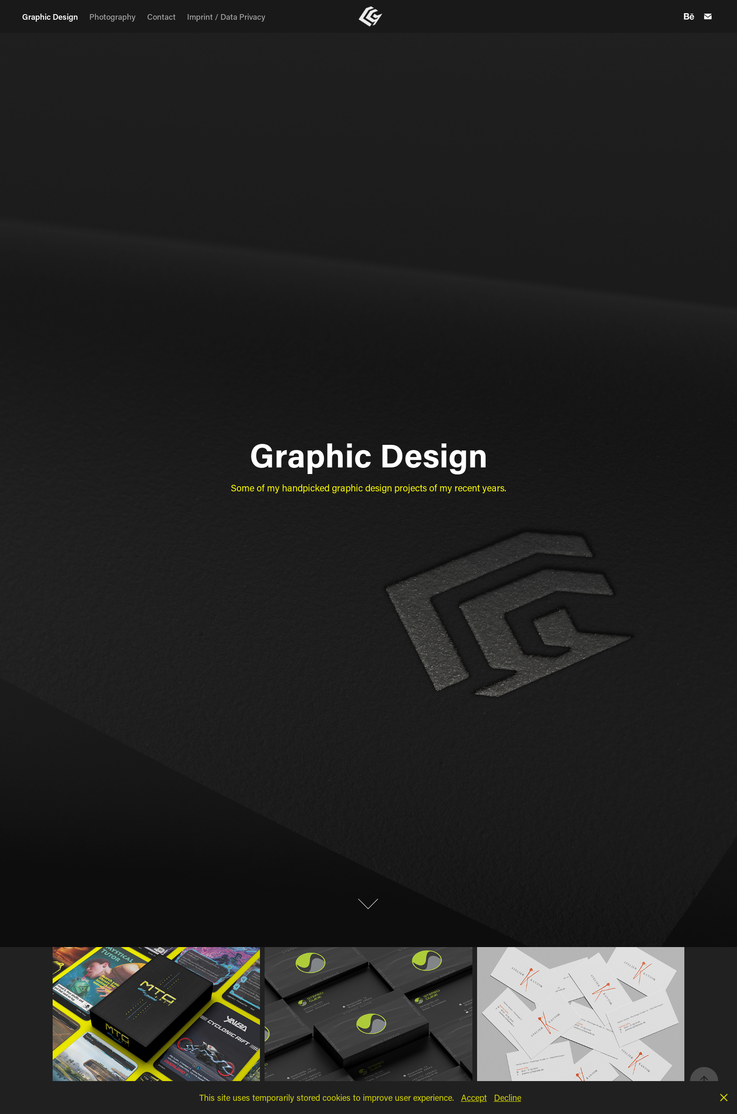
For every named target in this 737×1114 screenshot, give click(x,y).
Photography (112, 16)
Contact (161, 16)
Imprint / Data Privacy (226, 16)
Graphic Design (50, 16)
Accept (474, 1097)
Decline (507, 1097)
